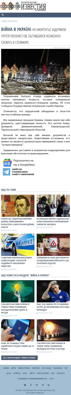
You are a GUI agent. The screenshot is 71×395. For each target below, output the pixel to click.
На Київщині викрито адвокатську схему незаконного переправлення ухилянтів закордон (53, 221)
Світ (66, 368)
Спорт (25, 373)
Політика (36, 368)
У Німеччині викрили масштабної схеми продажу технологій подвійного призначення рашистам (16, 261)
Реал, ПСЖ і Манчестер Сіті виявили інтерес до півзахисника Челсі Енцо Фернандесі (53, 307)
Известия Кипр (43, 373)
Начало (6, 368)
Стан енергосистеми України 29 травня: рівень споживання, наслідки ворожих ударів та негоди (15, 308)
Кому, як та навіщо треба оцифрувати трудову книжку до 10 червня (17, 346)
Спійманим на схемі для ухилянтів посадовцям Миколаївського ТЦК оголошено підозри (53, 260)
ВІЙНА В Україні (16, 29)
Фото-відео (46, 368)
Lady (52, 373)
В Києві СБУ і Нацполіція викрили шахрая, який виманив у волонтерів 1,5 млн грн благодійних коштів (17, 222)
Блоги (13, 368)
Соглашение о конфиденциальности (32, 378)
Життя (32, 373)
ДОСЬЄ (8, 373)
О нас (51, 378)
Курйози (16, 373)
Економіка (58, 368)
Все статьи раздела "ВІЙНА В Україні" (19, 357)
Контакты (61, 373)
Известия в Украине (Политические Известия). (36, 390)
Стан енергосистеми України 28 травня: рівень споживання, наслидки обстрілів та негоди (51, 346)
